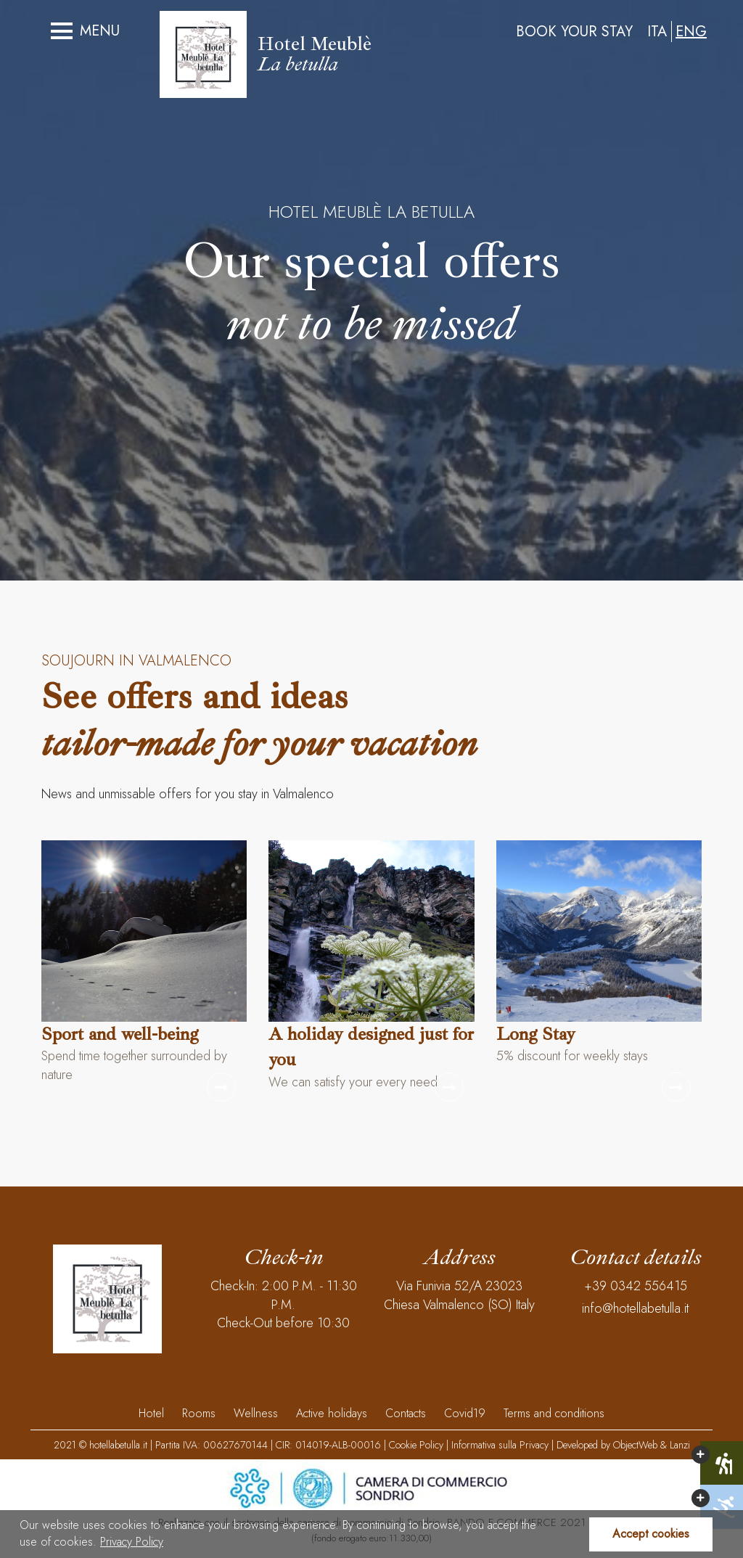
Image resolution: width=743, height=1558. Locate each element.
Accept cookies (650, 1533)
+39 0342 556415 (635, 1286)
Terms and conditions (554, 1414)
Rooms (198, 1414)
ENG (691, 31)
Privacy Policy (131, 1541)
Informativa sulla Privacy (500, 1445)
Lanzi (680, 1445)
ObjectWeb (635, 1445)
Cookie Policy (416, 1445)
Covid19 (464, 1414)
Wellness (256, 1414)
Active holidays (331, 1414)
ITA (657, 31)
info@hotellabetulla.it (635, 1309)
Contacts (405, 1414)
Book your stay (574, 31)
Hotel (151, 1414)
